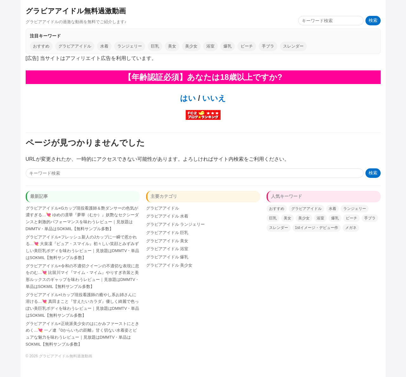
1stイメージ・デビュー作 (316, 227)
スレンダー (293, 46)
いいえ (213, 98)
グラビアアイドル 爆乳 (167, 257)
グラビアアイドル (74, 46)
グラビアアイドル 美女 (167, 240)
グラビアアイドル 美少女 (169, 265)
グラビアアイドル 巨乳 (167, 232)
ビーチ (247, 46)
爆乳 (227, 46)
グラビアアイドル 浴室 (167, 248)
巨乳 (155, 46)
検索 (373, 20)
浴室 (210, 46)
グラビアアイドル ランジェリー (175, 224)
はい (188, 98)
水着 (104, 46)
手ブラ (268, 46)
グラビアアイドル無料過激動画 (76, 11)
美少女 (191, 46)
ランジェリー (129, 46)
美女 (172, 46)
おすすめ (41, 46)
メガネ (351, 227)
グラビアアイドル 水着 (167, 216)
